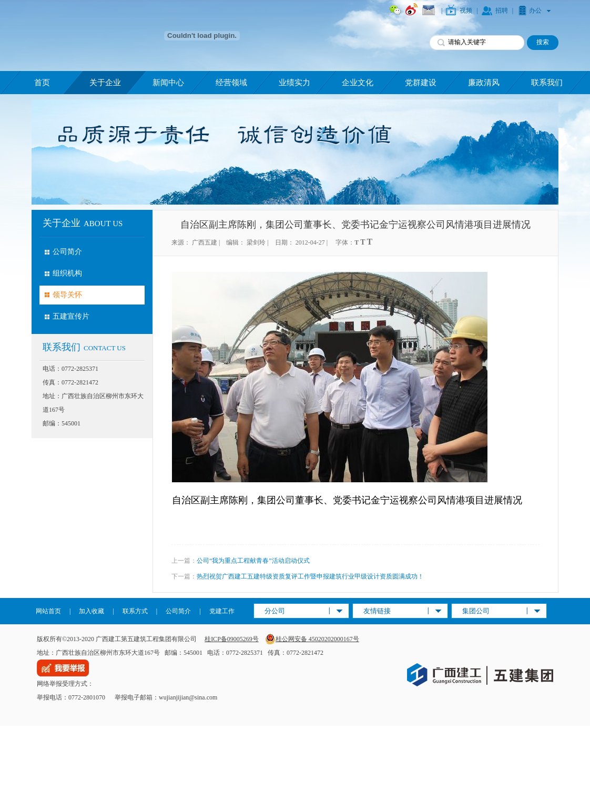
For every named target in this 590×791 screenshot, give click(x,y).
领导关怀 (67, 295)
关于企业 (105, 82)
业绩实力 (294, 82)
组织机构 (67, 273)
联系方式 (135, 611)
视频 (466, 10)
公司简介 (67, 252)
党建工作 (222, 611)
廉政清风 (484, 82)
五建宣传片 (71, 316)
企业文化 (357, 82)
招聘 (501, 10)
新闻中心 (168, 82)
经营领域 (231, 82)
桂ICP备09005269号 (232, 639)
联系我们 (547, 82)
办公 (535, 10)
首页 (42, 82)
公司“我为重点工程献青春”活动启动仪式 (253, 560)
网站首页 (48, 611)
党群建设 (420, 82)
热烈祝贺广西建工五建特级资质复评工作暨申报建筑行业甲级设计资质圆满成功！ (310, 576)
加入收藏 (91, 611)
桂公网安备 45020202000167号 (312, 639)
